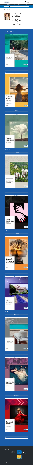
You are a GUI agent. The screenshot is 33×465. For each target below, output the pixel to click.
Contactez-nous (13, 451)
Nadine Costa (16, 69)
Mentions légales (13, 452)
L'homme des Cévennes (8, 149)
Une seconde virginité (7, 433)
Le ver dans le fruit (7, 230)
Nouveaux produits (13, 450)
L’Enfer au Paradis (7, 311)
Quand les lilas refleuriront (8, 392)
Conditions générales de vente (13, 454)
